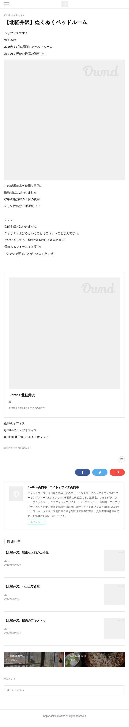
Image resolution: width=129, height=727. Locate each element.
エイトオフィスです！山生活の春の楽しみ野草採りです (36, 632)
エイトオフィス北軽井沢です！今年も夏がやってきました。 (38, 564)
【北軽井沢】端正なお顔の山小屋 (26, 556)
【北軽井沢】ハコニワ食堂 (22, 590)
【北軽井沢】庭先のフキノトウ (25, 624)
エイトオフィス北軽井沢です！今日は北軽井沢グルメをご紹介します (43, 598)
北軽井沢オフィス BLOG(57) (17, 452)
